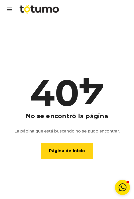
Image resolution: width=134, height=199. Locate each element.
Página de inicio (67, 150)
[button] (122, 187)
